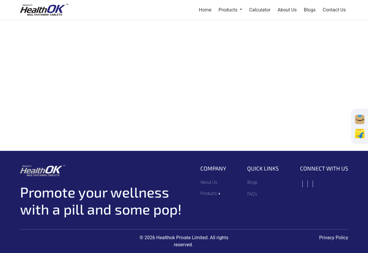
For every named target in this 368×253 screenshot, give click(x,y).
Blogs (252, 182)
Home (205, 10)
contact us (334, 10)
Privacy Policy (333, 237)
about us (287, 10)
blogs (310, 10)
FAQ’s (252, 194)
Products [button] (229, 10)
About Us (208, 182)
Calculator (259, 10)
